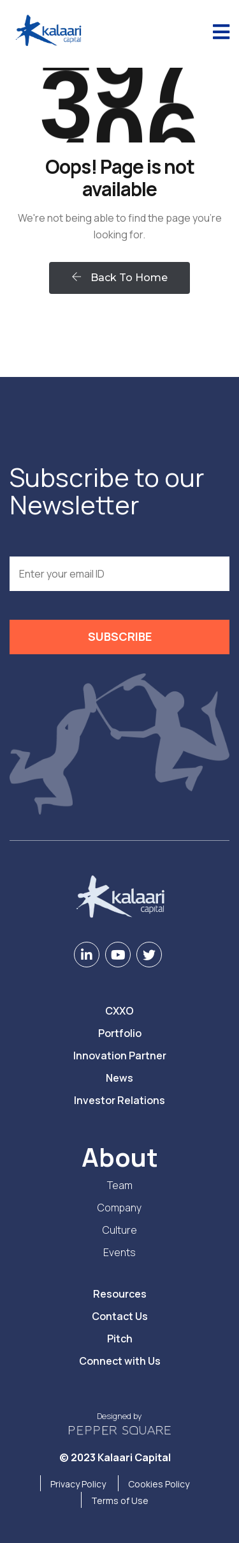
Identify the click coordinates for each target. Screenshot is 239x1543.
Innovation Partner (119, 1055)
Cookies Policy (158, 1484)
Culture (120, 1230)
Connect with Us (120, 1361)
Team (120, 1185)
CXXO (119, 1011)
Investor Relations (119, 1100)
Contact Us (120, 1316)
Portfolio (119, 1033)
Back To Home (119, 278)
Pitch (120, 1339)
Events (119, 1252)
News (119, 1078)
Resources (120, 1294)
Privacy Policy (78, 1484)
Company (119, 1208)
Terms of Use (119, 1500)
